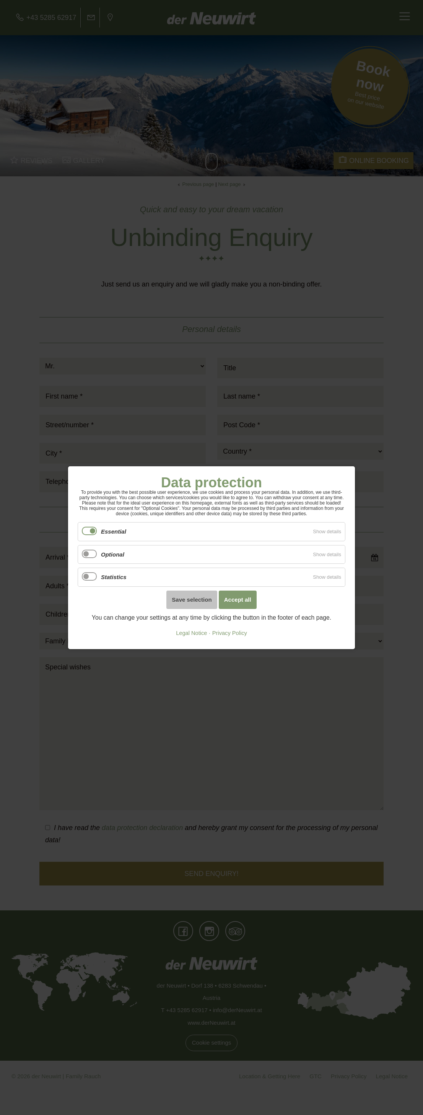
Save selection (192, 599)
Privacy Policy (229, 633)
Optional (112, 554)
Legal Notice (191, 633)
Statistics (114, 577)
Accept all (237, 599)
